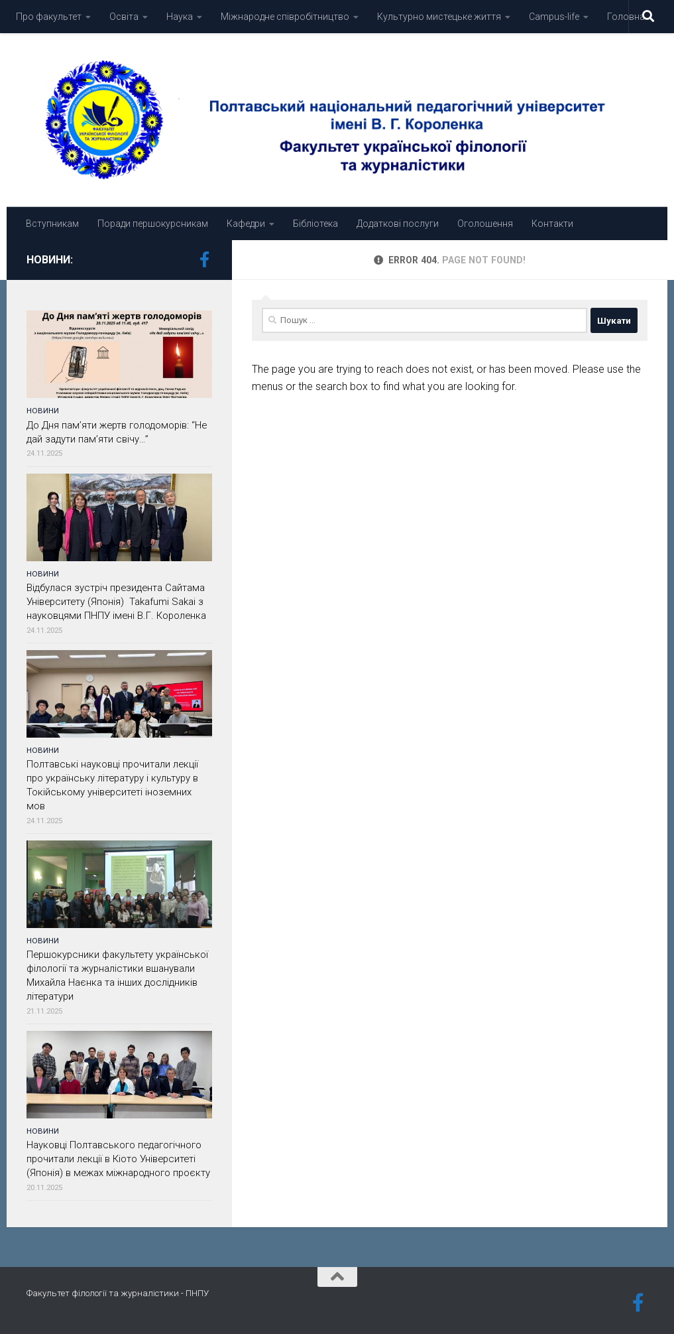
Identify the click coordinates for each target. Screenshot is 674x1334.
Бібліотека (315, 223)
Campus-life (554, 16)
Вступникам (52, 223)
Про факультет (49, 16)
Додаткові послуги (398, 223)
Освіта (124, 16)
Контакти (552, 223)
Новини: (50, 259)
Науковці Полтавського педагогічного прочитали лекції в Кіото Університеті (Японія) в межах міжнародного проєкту (118, 1159)
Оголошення (485, 223)
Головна (626, 16)
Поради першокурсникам (152, 223)
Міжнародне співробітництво (285, 16)
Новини (43, 410)
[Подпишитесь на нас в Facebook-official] (204, 259)
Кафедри (246, 223)
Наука (179, 16)
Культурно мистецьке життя (439, 16)
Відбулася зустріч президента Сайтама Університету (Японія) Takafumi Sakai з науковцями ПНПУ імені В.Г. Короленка (118, 602)
